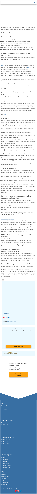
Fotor (5, 114)
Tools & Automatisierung (11, 321)
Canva (2, 65)
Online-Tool (29, 67)
